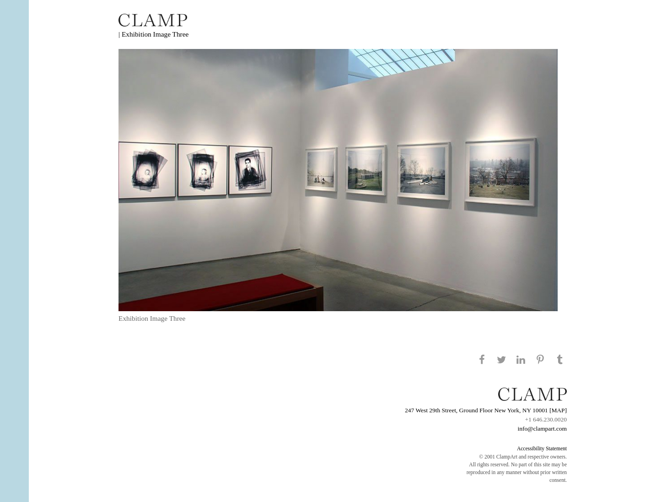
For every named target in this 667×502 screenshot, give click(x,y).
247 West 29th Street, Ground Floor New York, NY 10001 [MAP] (486, 410)
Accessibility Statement (542, 448)
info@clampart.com (542, 428)
